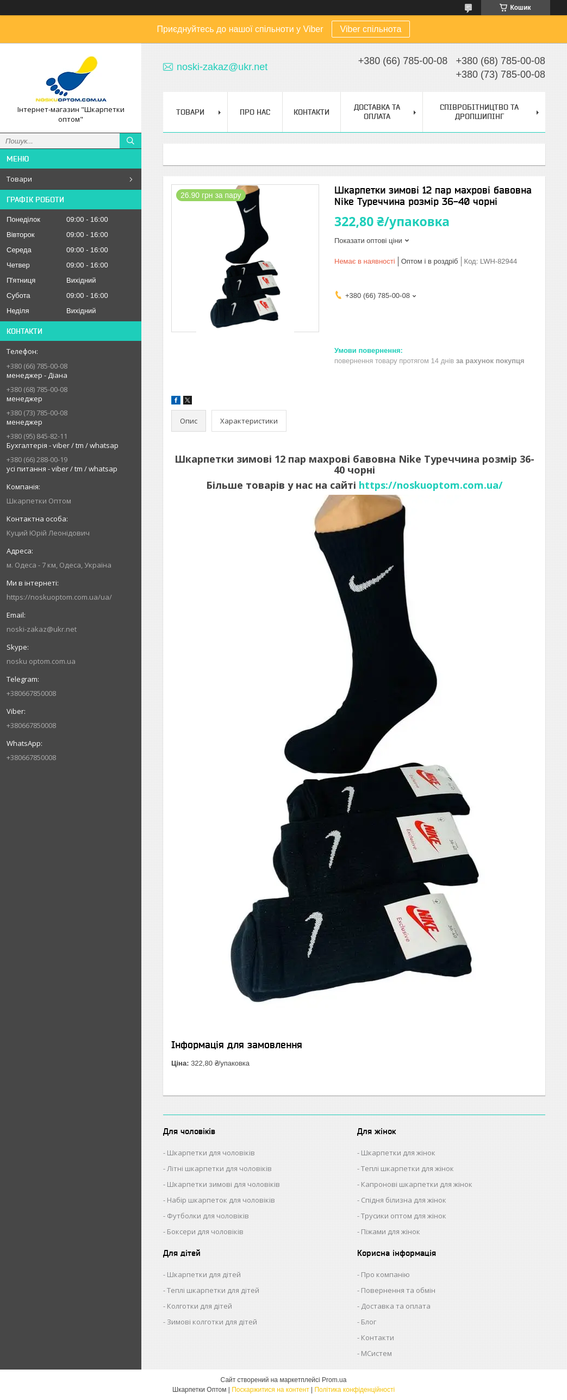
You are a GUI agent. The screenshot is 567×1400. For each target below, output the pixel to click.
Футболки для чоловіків (208, 1216)
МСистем (376, 1353)
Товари (19, 179)
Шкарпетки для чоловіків (211, 1153)
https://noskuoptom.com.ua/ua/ (59, 597)
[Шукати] (130, 141)
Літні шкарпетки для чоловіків (219, 1168)
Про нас (255, 112)
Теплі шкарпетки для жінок (407, 1168)
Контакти (311, 112)
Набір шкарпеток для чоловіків (221, 1200)
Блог (368, 1322)
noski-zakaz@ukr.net (42, 629)
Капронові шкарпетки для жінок (416, 1184)
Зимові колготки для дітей (212, 1322)
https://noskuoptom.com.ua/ (431, 484)
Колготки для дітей (199, 1306)
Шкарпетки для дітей (204, 1274)
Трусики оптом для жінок (403, 1216)
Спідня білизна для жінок (403, 1200)
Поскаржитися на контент (270, 1389)
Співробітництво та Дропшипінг (479, 112)
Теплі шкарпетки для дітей (213, 1290)
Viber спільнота (371, 29)
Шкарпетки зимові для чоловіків (223, 1184)
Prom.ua (334, 1380)
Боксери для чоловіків (205, 1231)
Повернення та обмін (398, 1290)
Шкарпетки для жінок (398, 1153)
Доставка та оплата (396, 1306)
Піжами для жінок (390, 1231)
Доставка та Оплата (377, 112)
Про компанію (385, 1274)
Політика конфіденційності (354, 1389)
